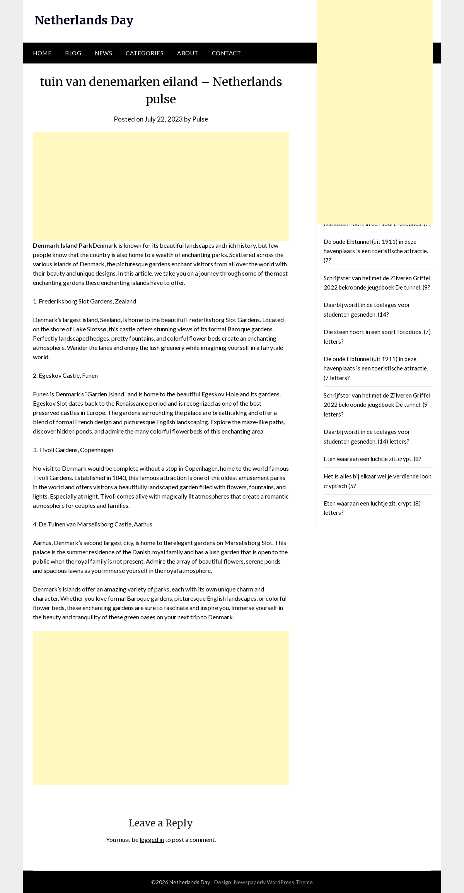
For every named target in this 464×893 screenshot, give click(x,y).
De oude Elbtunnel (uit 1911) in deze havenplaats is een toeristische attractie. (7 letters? (376, 368)
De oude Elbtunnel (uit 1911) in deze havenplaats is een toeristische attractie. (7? (376, 251)
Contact (226, 53)
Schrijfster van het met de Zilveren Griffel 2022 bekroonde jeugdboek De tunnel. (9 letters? (377, 405)
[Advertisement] (161, 186)
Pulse (200, 119)
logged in (152, 839)
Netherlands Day (84, 20)
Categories (145, 53)
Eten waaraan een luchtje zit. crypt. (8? (372, 458)
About (187, 53)
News (103, 53)
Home (42, 53)
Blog (73, 53)
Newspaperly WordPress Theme (273, 882)
